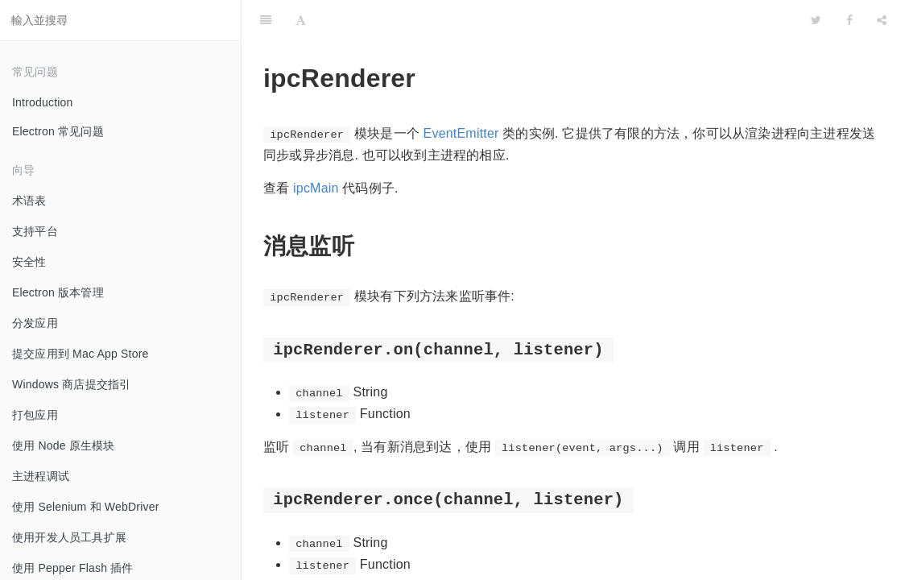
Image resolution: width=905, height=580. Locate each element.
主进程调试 (40, 476)
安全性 (29, 261)
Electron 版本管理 (58, 292)
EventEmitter (461, 133)
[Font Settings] (300, 20)
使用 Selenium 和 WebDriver (85, 506)
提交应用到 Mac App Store (80, 353)
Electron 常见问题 (58, 131)
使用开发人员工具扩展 (69, 537)
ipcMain (316, 188)
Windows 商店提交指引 (71, 384)
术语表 (29, 200)
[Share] (882, 20)
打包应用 (35, 414)
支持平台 (35, 231)
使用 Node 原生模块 (63, 445)
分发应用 (35, 323)
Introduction (42, 102)
